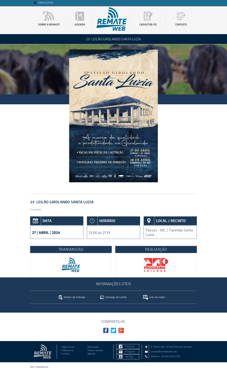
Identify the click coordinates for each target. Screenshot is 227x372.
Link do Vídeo (157, 297)
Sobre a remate (49, 24)
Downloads (92, 346)
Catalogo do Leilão (116, 297)
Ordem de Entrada (74, 297)
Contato (181, 24)
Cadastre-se (148, 24)
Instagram (130, 351)
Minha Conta (45, 2)
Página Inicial (67, 346)
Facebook (130, 346)
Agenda (80, 24)
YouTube (129, 356)
